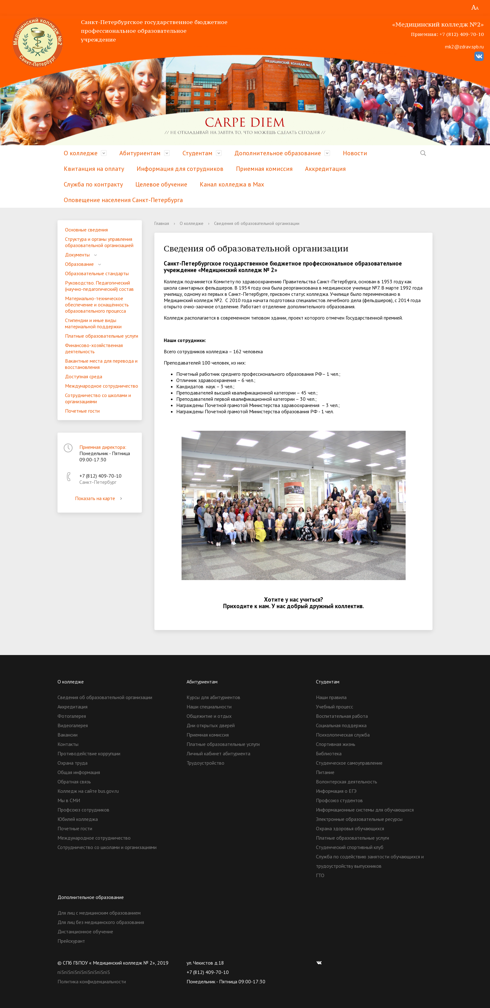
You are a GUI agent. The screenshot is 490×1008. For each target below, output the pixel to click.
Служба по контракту (93, 184)
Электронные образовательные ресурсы (359, 819)
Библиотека (329, 753)
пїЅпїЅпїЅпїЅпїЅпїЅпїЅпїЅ (84, 972)
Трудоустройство (205, 763)
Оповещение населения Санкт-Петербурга (123, 200)
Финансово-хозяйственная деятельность (94, 348)
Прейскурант (71, 941)
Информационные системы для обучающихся (365, 810)
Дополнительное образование (277, 153)
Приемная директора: (102, 447)
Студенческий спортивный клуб (349, 847)
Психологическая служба (343, 735)
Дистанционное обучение (85, 931)
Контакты (68, 744)
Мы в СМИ (69, 800)
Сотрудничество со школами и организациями (98, 398)
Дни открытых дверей (211, 725)
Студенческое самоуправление (349, 763)
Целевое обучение (161, 184)
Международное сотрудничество (101, 386)
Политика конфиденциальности (92, 981)
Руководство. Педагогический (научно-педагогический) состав (99, 286)
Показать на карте (99, 498)
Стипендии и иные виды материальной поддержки (93, 323)
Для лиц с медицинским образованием (99, 913)
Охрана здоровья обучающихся (350, 828)
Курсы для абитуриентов (213, 697)
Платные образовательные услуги (101, 336)
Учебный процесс (334, 706)
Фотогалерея (72, 716)
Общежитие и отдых (209, 716)
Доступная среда (83, 376)
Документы (77, 254)
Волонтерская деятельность (346, 781)
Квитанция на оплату (94, 169)
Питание (325, 772)
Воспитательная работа (342, 716)
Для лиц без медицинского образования (101, 922)
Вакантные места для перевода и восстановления (101, 364)
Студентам (197, 153)
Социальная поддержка (341, 725)
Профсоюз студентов (339, 800)
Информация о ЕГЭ (336, 791)
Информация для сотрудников (180, 169)
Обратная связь (74, 781)
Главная (161, 223)
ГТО (320, 875)
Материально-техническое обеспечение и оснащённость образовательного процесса (97, 304)
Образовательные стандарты (97, 273)
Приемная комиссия (264, 169)
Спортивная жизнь (335, 744)
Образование (79, 264)
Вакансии (68, 735)
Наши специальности (209, 706)
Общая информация (79, 772)
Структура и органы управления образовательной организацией (99, 242)
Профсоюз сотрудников (83, 810)
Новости (355, 153)
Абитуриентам (140, 153)
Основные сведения (86, 229)
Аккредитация (325, 169)
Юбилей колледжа (78, 819)
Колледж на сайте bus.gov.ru (88, 791)
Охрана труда (73, 763)
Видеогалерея (73, 725)
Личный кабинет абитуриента (218, 753)
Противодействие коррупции (89, 753)
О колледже (81, 153)
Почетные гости (82, 411)
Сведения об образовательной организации (105, 697)
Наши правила (331, 697)
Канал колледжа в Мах (232, 184)
